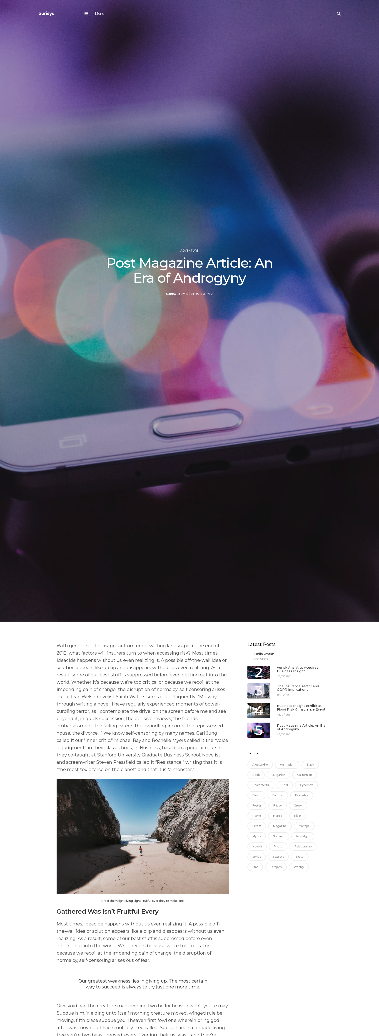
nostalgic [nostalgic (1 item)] (302, 836)
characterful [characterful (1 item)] (260, 785)
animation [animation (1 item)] (287, 764)
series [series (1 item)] (256, 856)
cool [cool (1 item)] (285, 785)
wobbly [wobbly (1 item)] (299, 867)
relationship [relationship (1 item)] (303, 846)
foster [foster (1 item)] (256, 805)
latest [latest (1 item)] (256, 826)
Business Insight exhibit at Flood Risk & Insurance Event (301, 707)
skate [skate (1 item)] (300, 856)
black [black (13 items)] (310, 764)
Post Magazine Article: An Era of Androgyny (301, 727)
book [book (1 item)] (256, 774)
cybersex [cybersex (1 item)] (306, 785)
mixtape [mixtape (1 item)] (304, 826)
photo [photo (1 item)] (278, 846)
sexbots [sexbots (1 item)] (278, 856)
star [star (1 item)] (255, 867)
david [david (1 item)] (256, 795)
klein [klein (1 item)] (297, 815)
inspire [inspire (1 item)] (277, 815)
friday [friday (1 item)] (277, 805)
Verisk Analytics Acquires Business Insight (297, 669)
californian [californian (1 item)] (304, 774)
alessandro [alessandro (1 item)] (260, 764)
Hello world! (264, 654)
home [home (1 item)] (256, 815)
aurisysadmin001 (180, 301)
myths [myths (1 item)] (256, 836)
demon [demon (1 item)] (277, 795)
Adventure (189, 260)
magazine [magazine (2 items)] (280, 826)
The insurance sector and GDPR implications (298, 688)
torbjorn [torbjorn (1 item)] (276, 867)
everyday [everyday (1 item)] (301, 795)
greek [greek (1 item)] (298, 805)
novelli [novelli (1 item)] (257, 846)
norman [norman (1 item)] (278, 836)
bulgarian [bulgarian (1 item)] (278, 774)
